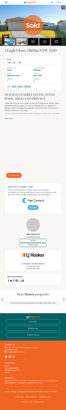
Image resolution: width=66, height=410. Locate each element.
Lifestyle (27, 86)
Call (33, 240)
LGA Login (33, 321)
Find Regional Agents (12, 368)
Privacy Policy (20, 397)
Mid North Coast (13, 76)
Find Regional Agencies (12, 370)
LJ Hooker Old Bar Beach (33, 264)
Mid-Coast (38, 76)
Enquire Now (33, 245)
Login (52, 2)
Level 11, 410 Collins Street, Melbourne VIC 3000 (22, 347)
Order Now (33, 207)
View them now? (49, 303)
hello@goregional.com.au (16, 352)
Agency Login (33, 328)
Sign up (59, 2)
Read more (9, 118)
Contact (7, 372)
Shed (14, 86)
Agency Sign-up (33, 335)
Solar (20, 86)
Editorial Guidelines (31, 397)
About (7, 366)
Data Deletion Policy (45, 397)
